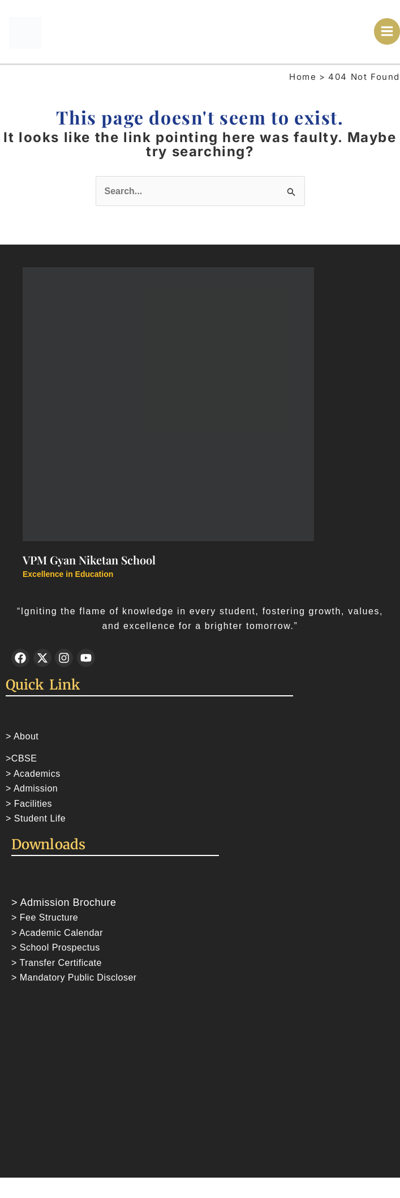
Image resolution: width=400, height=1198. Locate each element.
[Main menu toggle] (387, 32)
